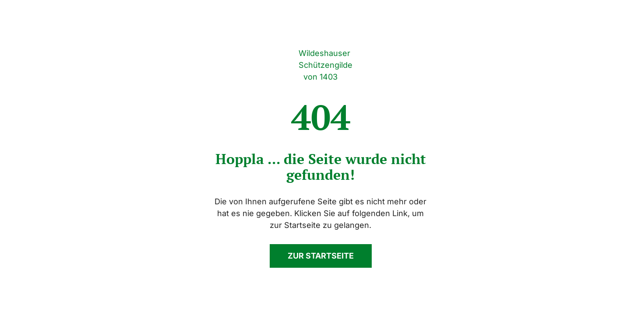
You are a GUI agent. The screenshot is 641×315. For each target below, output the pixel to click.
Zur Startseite (321, 255)
